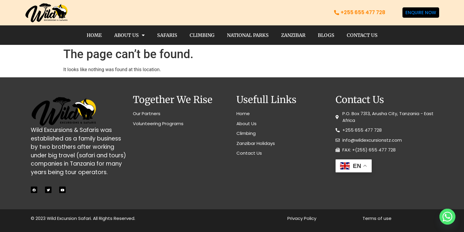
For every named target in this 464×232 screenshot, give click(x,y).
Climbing (202, 35)
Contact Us (362, 35)
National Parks (248, 35)
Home (94, 35)
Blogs (326, 35)
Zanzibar (293, 35)
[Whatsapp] (447, 217)
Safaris (167, 35)
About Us (129, 35)
